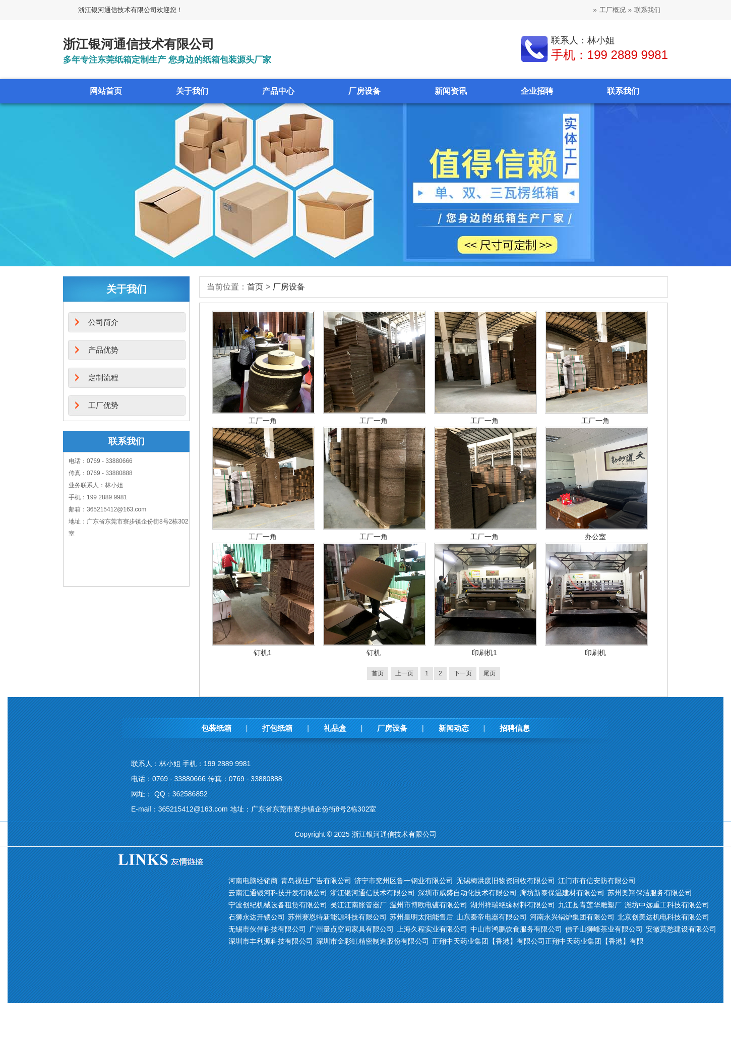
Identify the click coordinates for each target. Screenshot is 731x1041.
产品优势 (103, 349)
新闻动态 (454, 728)
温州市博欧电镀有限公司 (428, 905)
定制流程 (103, 377)
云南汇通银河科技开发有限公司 (277, 893)
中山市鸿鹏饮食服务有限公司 (516, 929)
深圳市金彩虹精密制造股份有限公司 (372, 941)
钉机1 (263, 653)
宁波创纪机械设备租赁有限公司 (277, 905)
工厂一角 (263, 421)
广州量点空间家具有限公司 (351, 929)
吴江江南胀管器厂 (358, 905)
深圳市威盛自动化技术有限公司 (467, 893)
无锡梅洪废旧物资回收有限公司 (505, 881)
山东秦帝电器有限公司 (491, 917)
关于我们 (192, 91)
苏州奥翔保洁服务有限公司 (649, 893)
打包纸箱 (277, 728)
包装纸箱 (216, 728)
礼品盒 (335, 728)
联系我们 (647, 10)
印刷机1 (484, 653)
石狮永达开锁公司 (256, 917)
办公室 (595, 537)
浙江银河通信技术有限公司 (372, 893)
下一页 (463, 673)
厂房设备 (364, 91)
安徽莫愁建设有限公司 (681, 929)
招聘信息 (515, 728)
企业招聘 (537, 91)
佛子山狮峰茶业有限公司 (604, 929)
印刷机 (595, 653)
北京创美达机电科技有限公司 (663, 917)
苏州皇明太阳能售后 (421, 917)
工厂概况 (612, 10)
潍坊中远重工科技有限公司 (667, 905)
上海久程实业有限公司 (432, 929)
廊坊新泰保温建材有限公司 (562, 893)
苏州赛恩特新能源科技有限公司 (337, 917)
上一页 (404, 673)
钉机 (374, 653)
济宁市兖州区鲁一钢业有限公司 (403, 881)
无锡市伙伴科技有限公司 (267, 929)
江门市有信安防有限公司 (597, 881)
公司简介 (103, 322)
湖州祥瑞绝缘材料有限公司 (512, 905)
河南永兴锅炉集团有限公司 (572, 917)
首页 (255, 286)
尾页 (489, 673)
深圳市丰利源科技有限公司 (270, 941)
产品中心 (278, 91)
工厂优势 (103, 405)
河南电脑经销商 (253, 881)
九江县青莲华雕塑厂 (590, 905)
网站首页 (106, 91)
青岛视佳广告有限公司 (316, 881)
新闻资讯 (451, 91)
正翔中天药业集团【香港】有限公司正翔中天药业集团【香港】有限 (538, 941)
